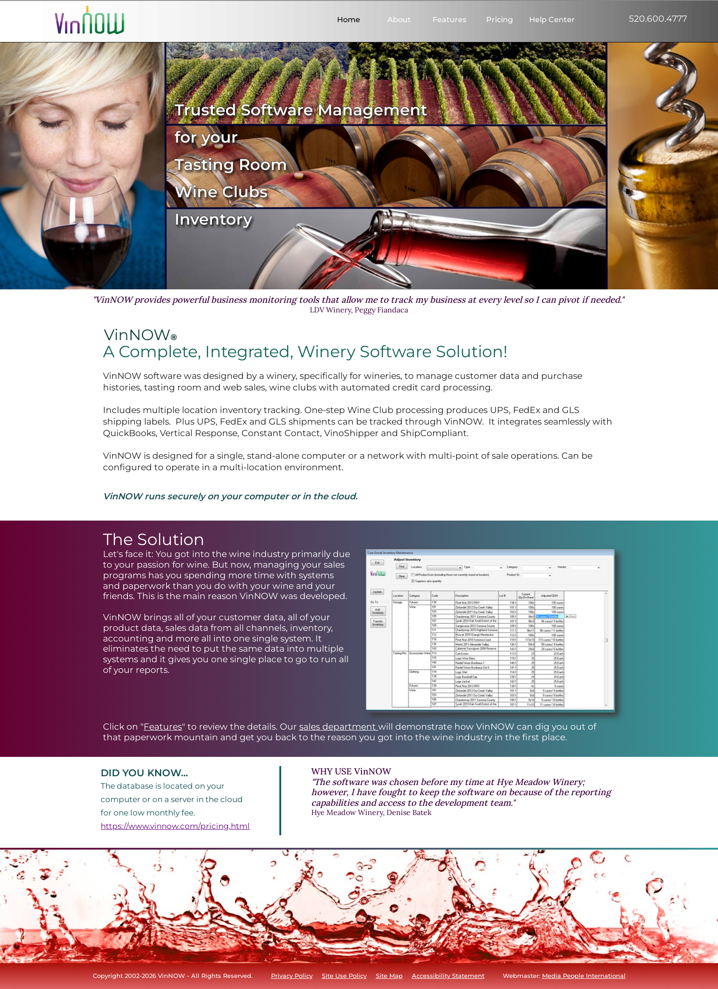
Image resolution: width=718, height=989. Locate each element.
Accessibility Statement (448, 975)
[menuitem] (349, 20)
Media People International (584, 975)
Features (449, 20)
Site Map (389, 975)
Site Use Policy (344, 975)
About (399, 20)
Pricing (499, 20)
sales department (338, 726)
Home (348, 20)
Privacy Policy (292, 975)
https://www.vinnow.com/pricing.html (175, 826)
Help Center (551, 20)
